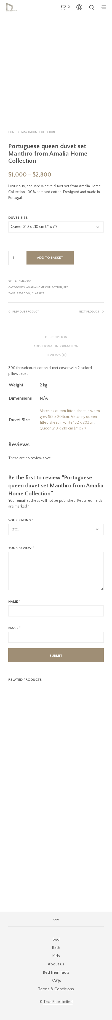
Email (14, 628)
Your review (21, 548)
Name (14, 602)
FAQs (56, 980)
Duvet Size (18, 218)
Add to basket (50, 258)
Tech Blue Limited (58, 1002)
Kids (56, 956)
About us (56, 964)
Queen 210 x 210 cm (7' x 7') (63, 428)
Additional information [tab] (56, 346)
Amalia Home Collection (38, 132)
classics (38, 293)
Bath (56, 947)
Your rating (20, 520)
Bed (65, 287)
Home (12, 132)
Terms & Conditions (56, 989)
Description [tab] (56, 337)
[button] (65, 7)
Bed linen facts (56, 972)
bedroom (23, 293)
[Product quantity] (15, 258)
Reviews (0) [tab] (56, 355)
